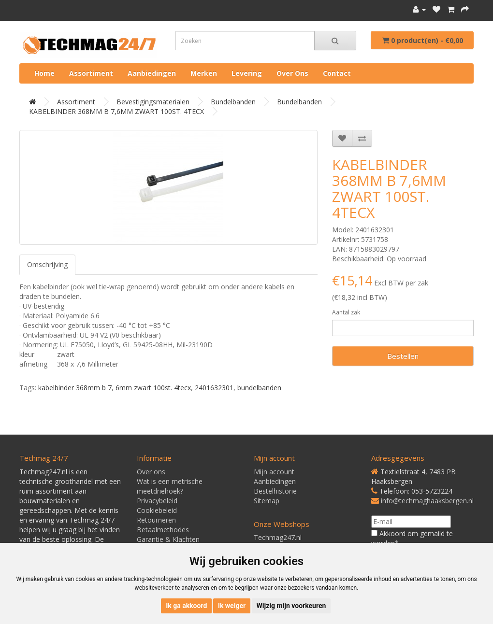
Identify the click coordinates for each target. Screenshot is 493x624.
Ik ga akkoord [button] (186, 606)
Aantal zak (346, 312)
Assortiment (91, 73)
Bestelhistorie (275, 491)
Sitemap (266, 500)
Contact (337, 73)
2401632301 (214, 387)
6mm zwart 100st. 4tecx (153, 387)
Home (44, 73)
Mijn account (274, 471)
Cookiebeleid (157, 510)
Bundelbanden (233, 101)
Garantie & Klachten (168, 539)
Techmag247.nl (278, 537)
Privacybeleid (157, 500)
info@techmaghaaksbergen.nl (427, 500)
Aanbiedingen (152, 73)
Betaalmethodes (163, 529)
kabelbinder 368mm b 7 (75, 387)
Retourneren (156, 520)
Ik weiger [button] (232, 606)
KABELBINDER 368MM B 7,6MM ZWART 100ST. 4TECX (116, 111)
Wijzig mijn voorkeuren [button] (291, 606)
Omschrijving (47, 264)
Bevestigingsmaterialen (152, 101)
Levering (247, 73)
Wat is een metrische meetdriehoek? (170, 486)
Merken (203, 73)
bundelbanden (259, 387)
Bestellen (403, 356)
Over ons (292, 73)
